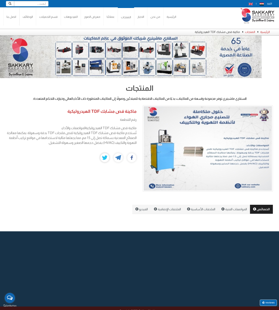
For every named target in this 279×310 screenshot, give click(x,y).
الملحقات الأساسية (201, 209)
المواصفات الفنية (234, 209)
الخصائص (261, 209)
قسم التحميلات (48, 16)
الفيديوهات (71, 16)
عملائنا (111, 16)
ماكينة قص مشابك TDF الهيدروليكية (102, 111)
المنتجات (126, 17)
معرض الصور (92, 16)
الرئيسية (171, 16)
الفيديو (141, 209)
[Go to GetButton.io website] (9, 305)
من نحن (155, 16)
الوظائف (28, 16)
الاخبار (140, 16)
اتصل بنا (11, 16)
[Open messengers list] (10, 298)
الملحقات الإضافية (167, 209)
